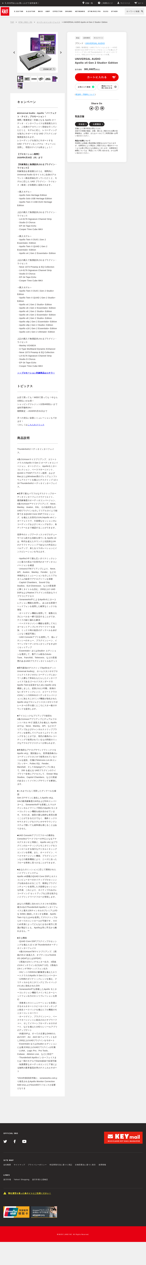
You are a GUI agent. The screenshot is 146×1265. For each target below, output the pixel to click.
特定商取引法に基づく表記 (61, 1165)
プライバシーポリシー (37, 1165)
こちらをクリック (36, 425)
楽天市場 (7, 1180)
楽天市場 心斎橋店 (40, 1180)
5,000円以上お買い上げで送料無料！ (22, 3)
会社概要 (7, 1165)
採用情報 (102, 1165)
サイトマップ (19, 1165)
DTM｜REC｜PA (25, 22)
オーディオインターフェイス (48, 22)
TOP (12, 22)
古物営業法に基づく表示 (85, 1165)
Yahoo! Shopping (21, 1180)
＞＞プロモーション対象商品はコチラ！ (36, 373)
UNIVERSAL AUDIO (95, 43)
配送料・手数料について (85, 94)
